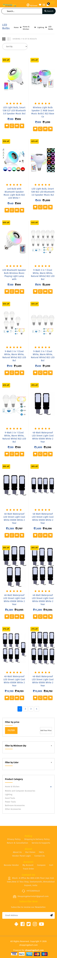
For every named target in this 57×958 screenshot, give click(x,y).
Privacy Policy (14, 839)
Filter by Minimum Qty (15, 745)
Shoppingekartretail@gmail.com (31, 896)
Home (16, 27)
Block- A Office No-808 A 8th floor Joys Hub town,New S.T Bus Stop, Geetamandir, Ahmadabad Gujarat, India (31, 881)
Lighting (8, 794)
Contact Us (40, 856)
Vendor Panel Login (21, 856)
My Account (27, 865)
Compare (41, 865)
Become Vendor (11, 865)
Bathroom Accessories (15, 805)
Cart (51, 865)
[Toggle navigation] (52, 2)
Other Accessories (13, 809)
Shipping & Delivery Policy (37, 839)
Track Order (28, 869)
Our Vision (30, 852)
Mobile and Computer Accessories (20, 791)
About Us (17, 852)
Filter (11, 730)
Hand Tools (10, 798)
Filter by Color (12, 762)
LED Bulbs (50, 28)
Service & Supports (41, 843)
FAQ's (41, 852)
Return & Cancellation (17, 843)
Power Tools (10, 802)
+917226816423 (31, 891)
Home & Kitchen (12, 787)
